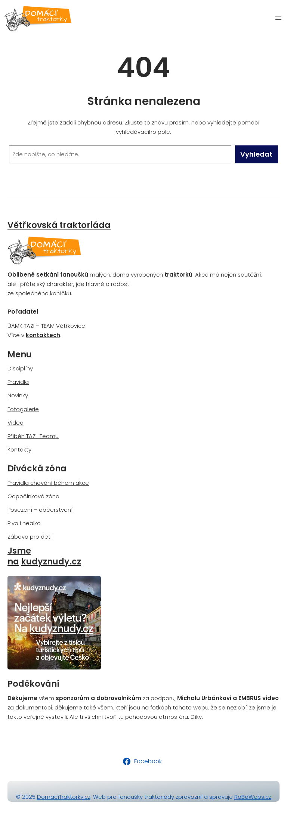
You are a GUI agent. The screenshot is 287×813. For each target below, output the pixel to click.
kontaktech (43, 335)
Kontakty (19, 449)
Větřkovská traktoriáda (59, 225)
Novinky (17, 395)
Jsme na (19, 556)
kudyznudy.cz (51, 561)
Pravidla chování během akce (48, 483)
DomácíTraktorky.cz (63, 797)
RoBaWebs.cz (252, 797)
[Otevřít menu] (278, 18)
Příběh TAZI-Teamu (33, 436)
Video (15, 422)
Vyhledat (256, 154)
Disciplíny (20, 368)
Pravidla (18, 382)
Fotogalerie (23, 409)
